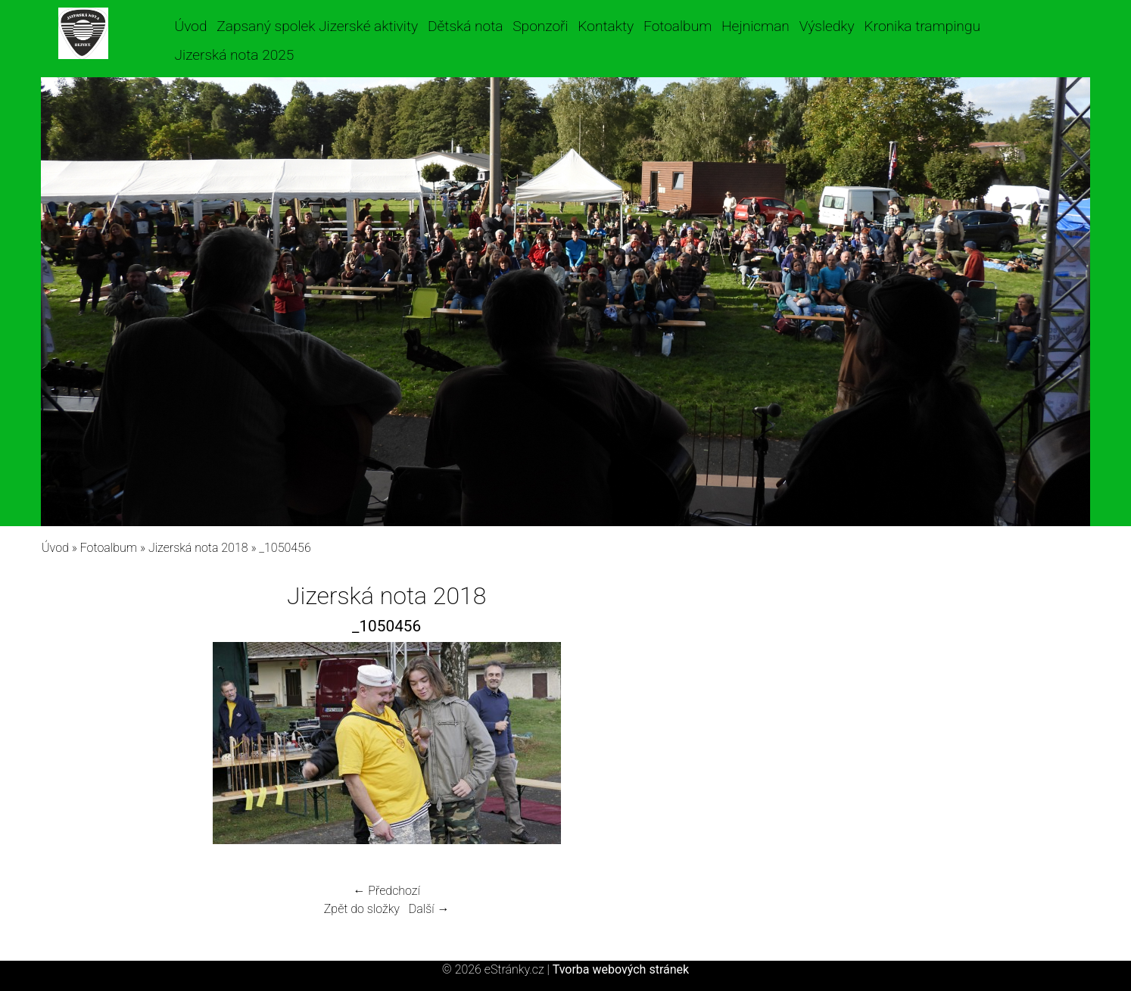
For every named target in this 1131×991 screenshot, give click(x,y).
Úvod (191, 26)
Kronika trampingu (922, 26)
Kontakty (606, 26)
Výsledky (827, 26)
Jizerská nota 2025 (234, 55)
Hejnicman (755, 26)
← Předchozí (386, 890)
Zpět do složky (362, 909)
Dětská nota (465, 26)
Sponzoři (540, 26)
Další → (429, 909)
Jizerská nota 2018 (198, 548)
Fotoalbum (677, 26)
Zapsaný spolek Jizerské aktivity (317, 26)
